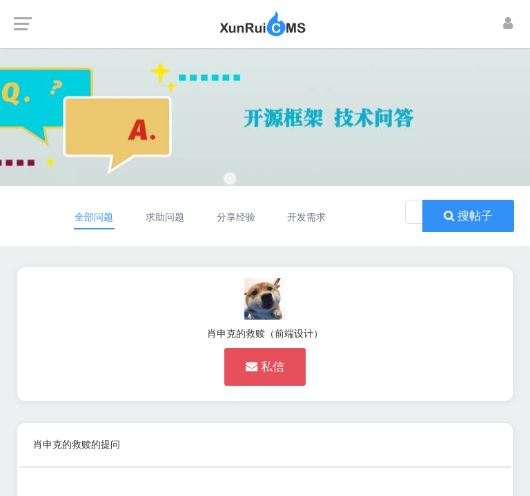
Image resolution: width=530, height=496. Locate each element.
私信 (265, 366)
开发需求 (306, 217)
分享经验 (236, 217)
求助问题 (165, 217)
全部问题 (94, 217)
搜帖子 (468, 216)
